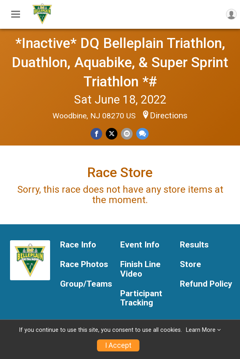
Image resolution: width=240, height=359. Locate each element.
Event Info (139, 244)
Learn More (201, 330)
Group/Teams (86, 284)
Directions (169, 115)
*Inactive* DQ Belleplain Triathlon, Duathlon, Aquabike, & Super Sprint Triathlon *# (120, 62)
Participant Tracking (141, 298)
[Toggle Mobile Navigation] (15, 14)
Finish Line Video (140, 269)
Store (190, 264)
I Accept (118, 345)
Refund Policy (206, 284)
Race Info (78, 244)
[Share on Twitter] (111, 134)
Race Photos (84, 264)
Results (194, 244)
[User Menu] (231, 14)
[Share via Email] (127, 134)
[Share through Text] (142, 134)
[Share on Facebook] (96, 134)
